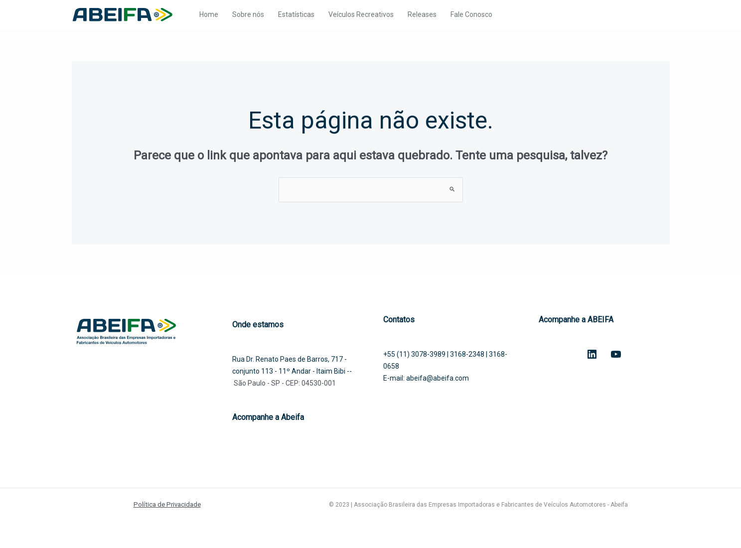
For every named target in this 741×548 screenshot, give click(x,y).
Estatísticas (296, 14)
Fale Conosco (471, 14)
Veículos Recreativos (361, 14)
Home (208, 14)
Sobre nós (248, 14)
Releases (422, 14)
